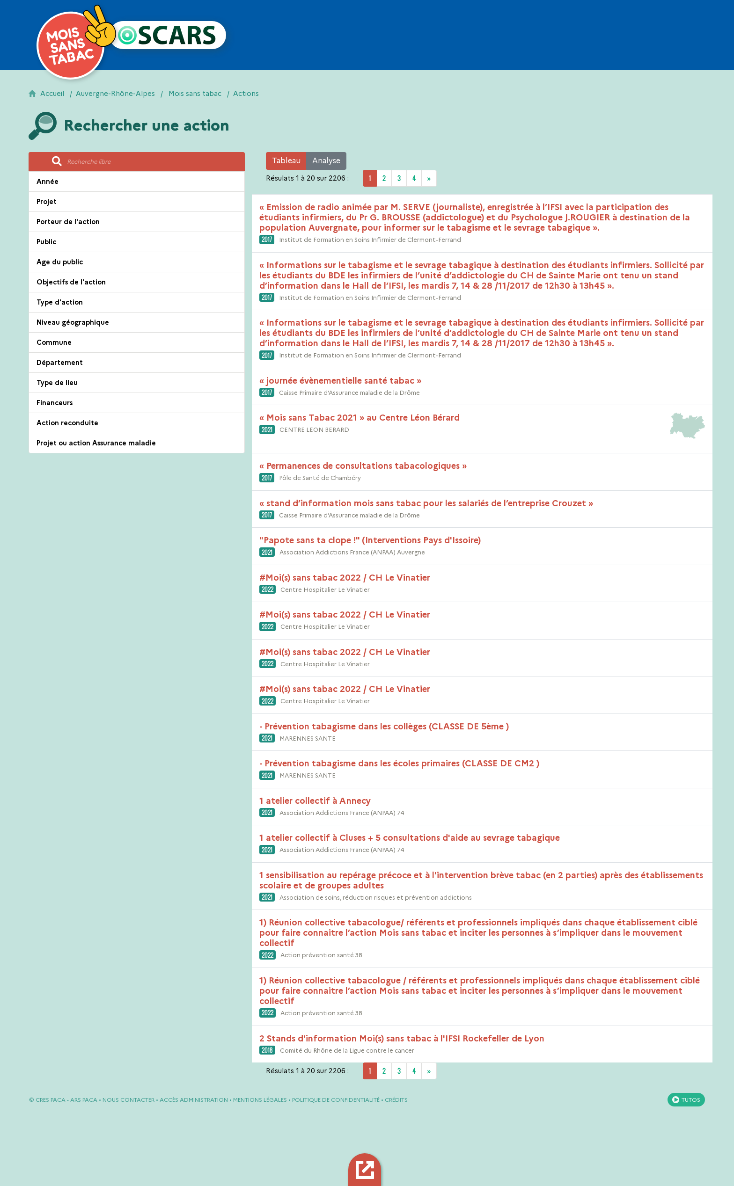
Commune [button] (54, 342)
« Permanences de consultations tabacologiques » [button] (363, 466)
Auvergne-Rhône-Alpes (115, 93)
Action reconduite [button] (67, 423)
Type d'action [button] (60, 302)
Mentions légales (260, 1099)
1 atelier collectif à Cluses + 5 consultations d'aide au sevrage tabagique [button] (409, 838)
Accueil (52, 93)
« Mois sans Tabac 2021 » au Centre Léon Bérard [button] (359, 418)
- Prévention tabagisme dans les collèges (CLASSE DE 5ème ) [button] (384, 726)
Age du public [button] (60, 262)
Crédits (396, 1099)
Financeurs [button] (55, 403)
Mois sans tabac (195, 93)
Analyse (326, 160)
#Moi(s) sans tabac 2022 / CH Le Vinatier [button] (344, 578)
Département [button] (60, 362)
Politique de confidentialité (336, 1099)
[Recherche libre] (153, 162)
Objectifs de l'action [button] (71, 282)
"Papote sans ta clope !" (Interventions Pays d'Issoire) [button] (370, 540)
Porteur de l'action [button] (68, 222)
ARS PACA (83, 1099)
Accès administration (194, 1099)
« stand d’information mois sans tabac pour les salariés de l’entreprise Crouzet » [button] (426, 503)
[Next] (429, 178)
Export (366, 1169)
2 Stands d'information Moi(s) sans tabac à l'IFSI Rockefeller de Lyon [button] (401, 1038)
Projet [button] (47, 201)
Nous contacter (128, 1099)
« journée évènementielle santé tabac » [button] (340, 381)
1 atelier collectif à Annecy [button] (315, 801)
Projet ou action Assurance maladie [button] (96, 443)
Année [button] (48, 181)
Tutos (691, 1099)
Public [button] (46, 242)
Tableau (286, 160)
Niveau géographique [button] (73, 322)
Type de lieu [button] (57, 382)
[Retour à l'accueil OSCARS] (167, 35)
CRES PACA (51, 1099)
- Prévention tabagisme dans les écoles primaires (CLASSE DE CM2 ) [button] (399, 763)
